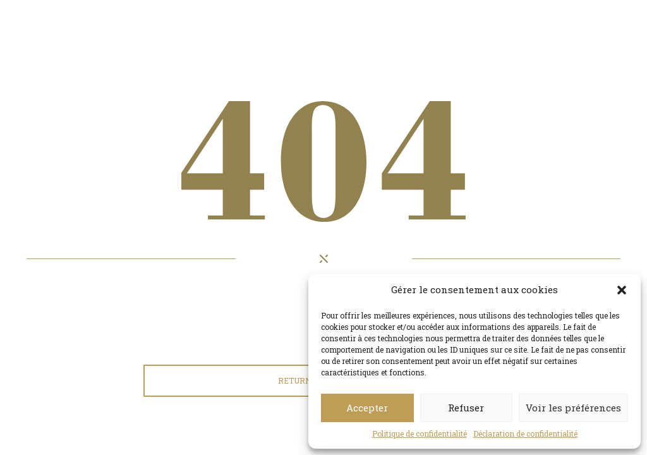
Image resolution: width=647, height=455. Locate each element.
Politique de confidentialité (419, 433)
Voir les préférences (573, 407)
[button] (621, 290)
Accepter (367, 407)
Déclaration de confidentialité (525, 433)
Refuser (466, 407)
